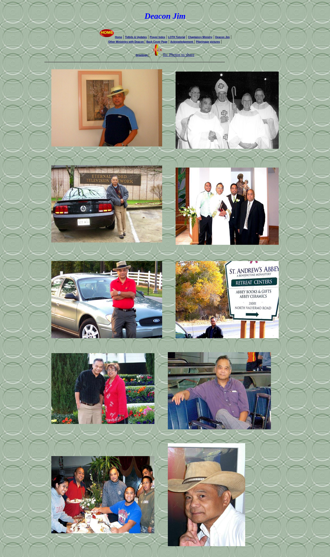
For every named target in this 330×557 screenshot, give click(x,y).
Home (110, 37)
